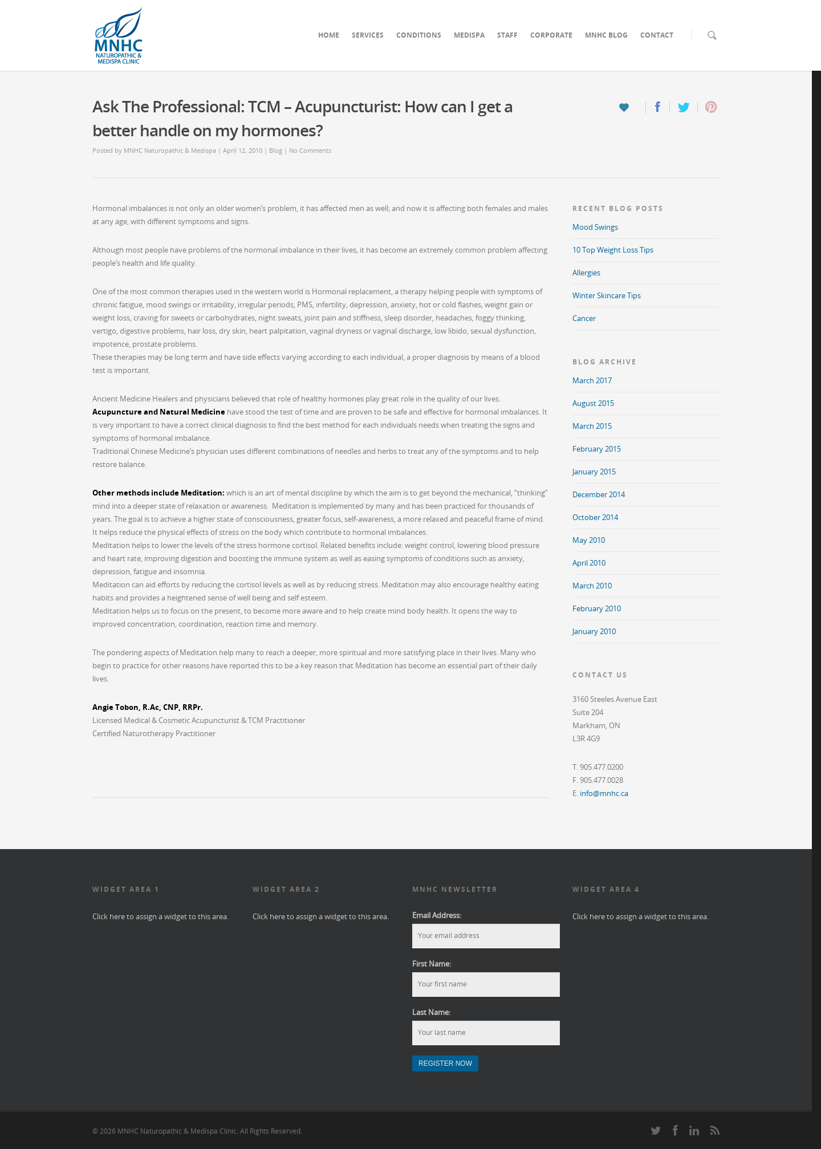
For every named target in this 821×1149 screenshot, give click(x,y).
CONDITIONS (418, 35)
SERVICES (368, 35)
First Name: (431, 964)
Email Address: (436, 915)
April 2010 (588, 563)
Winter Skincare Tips (606, 295)
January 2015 (594, 471)
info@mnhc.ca (604, 793)
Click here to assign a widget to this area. (160, 916)
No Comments (310, 150)
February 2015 (596, 449)
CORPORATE (551, 35)
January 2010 (594, 631)
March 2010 (592, 585)
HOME (328, 35)
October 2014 (595, 517)
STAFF (507, 35)
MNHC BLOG (606, 35)
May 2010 (588, 540)
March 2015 (592, 426)
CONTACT (656, 35)
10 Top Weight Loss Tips (612, 250)
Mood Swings (595, 227)
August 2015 (593, 403)
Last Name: (431, 1012)
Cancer (584, 318)
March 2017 (592, 380)
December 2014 (598, 494)
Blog (275, 150)
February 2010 (596, 608)
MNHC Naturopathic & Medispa (170, 150)
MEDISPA (469, 35)
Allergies (586, 272)
